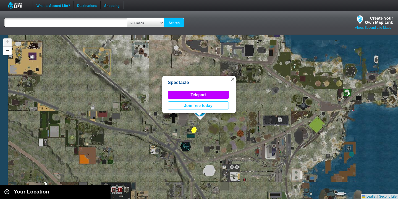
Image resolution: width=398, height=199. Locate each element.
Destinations (87, 5)
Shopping (111, 5)
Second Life (18, 5)
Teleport (198, 95)
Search (174, 23)
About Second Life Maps (373, 28)
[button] (232, 79)
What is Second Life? (53, 5)
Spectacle (178, 82)
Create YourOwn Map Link (379, 20)
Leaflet (369, 196)
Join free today (198, 105)
